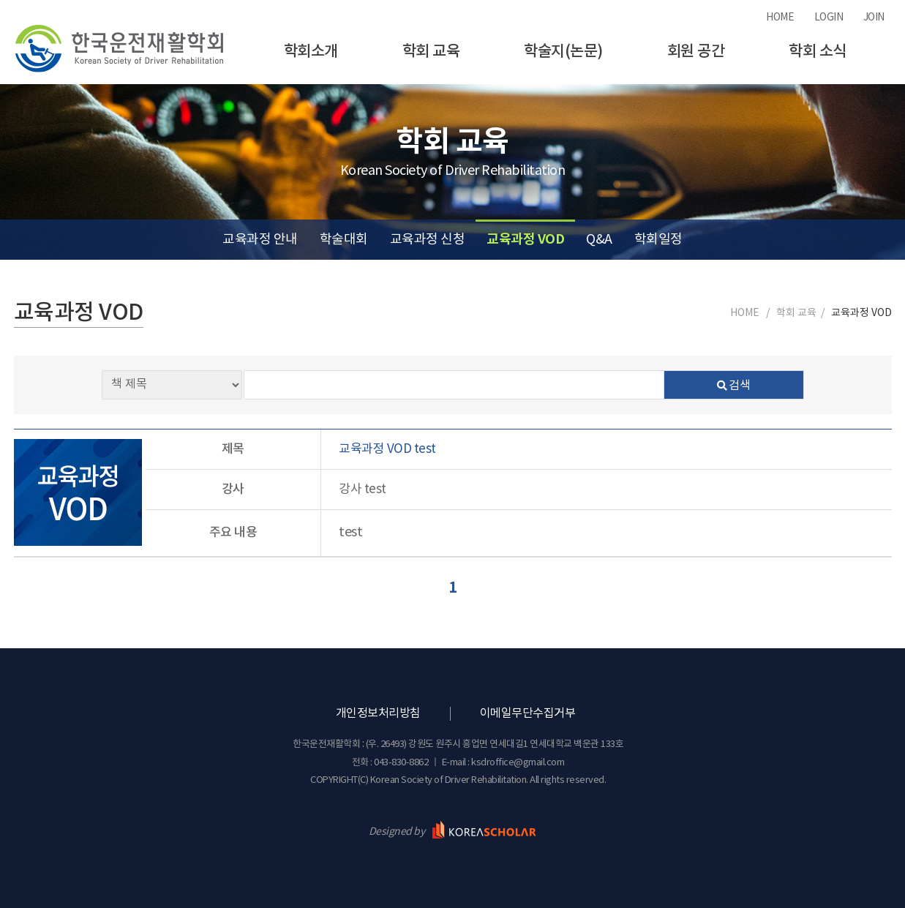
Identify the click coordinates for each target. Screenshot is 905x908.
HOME (780, 17)
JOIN (874, 17)
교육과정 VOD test (387, 449)
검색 (734, 385)
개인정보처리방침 (378, 713)
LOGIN (829, 17)
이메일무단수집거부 (528, 713)
